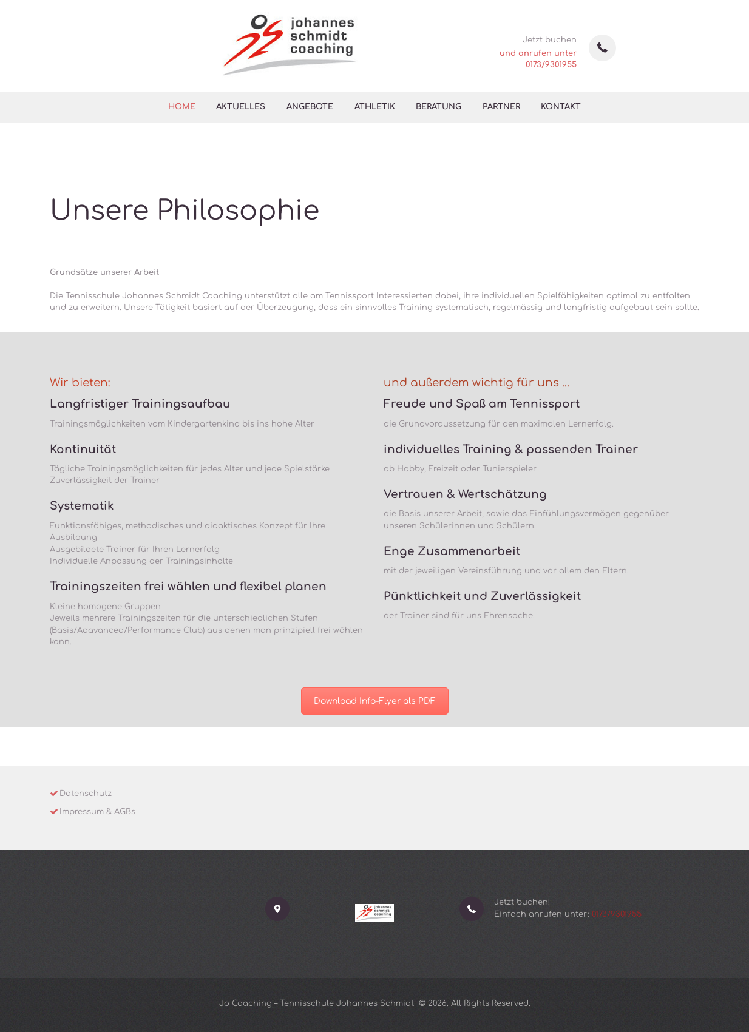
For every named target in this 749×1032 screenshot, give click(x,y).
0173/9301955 (551, 65)
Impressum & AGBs (97, 812)
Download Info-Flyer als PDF (375, 701)
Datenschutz (85, 793)
